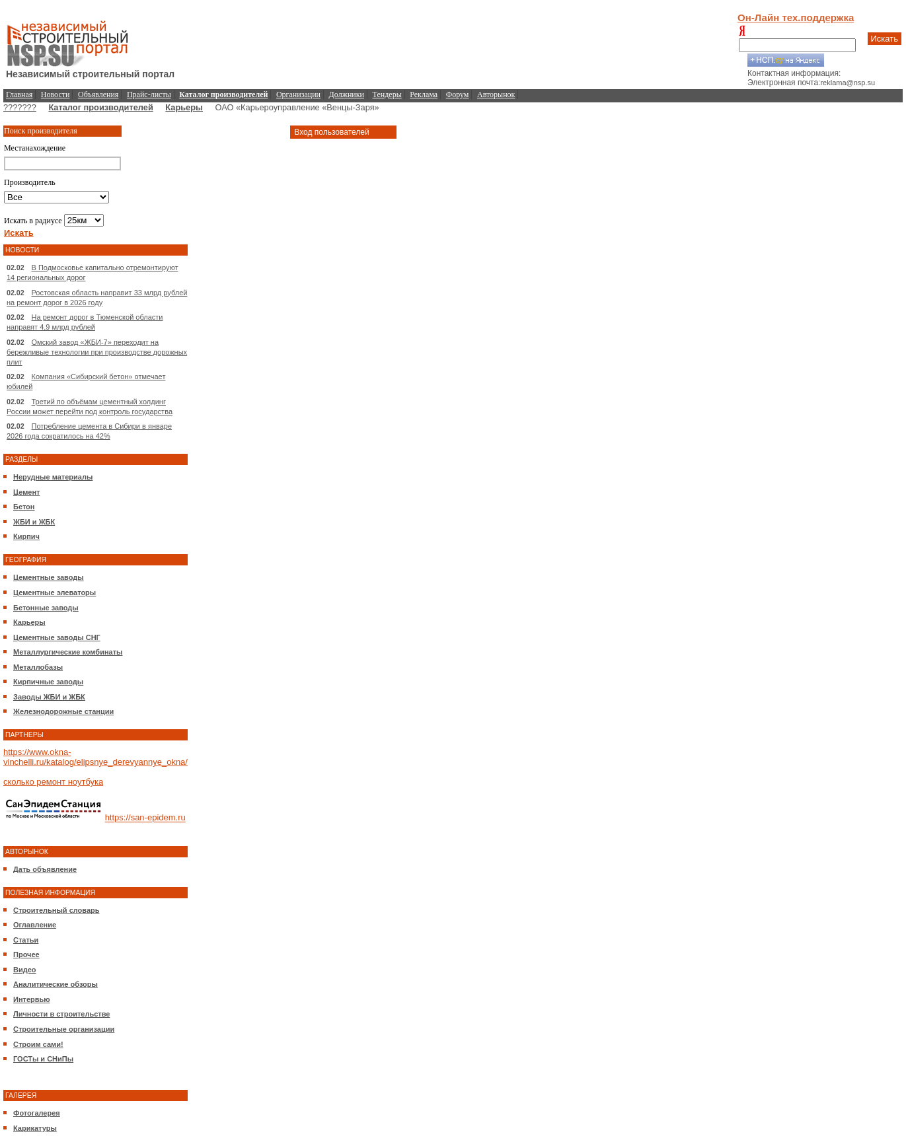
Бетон (23, 507)
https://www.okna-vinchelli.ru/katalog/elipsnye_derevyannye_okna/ (95, 757)
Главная (19, 94)
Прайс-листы (149, 94)
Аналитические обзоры (55, 984)
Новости (55, 94)
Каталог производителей (100, 107)
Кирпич (26, 536)
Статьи (25, 940)
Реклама (423, 94)
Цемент (26, 492)
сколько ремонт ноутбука (53, 782)
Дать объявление (45, 869)
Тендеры (387, 94)
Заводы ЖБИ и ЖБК (49, 697)
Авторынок (496, 94)
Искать (885, 39)
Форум (457, 94)
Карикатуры (35, 1128)
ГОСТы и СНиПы (43, 1059)
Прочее (26, 954)
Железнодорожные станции (63, 711)
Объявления (98, 94)
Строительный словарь (56, 910)
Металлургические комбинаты (67, 652)
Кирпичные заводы (48, 682)
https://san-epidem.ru (145, 818)
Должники (346, 94)
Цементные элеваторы (54, 592)
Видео (24, 970)
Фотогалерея (36, 1113)
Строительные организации (63, 1029)
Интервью (31, 999)
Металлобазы (38, 667)
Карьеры (184, 107)
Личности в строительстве (61, 1014)
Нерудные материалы (53, 477)
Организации (298, 94)
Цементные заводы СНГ (56, 637)
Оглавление (34, 925)
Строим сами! (38, 1044)
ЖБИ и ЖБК (34, 522)
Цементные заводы (48, 577)
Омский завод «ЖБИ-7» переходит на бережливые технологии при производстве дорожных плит (97, 352)
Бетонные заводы (46, 608)
